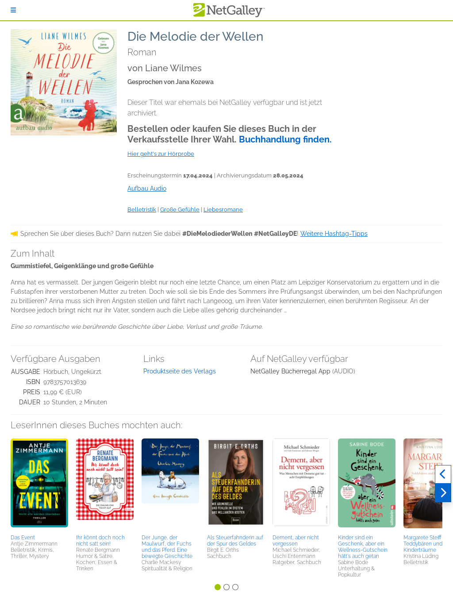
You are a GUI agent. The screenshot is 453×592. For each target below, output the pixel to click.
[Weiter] (443, 493)
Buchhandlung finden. (285, 139)
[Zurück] (443, 474)
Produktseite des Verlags (179, 371)
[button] (39, 484)
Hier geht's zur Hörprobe (160, 153)
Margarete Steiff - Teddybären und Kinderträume (424, 543)
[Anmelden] (13, 10)
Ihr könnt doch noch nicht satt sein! (100, 540)
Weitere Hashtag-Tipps (334, 233)
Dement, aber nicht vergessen (296, 540)
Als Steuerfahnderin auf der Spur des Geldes (235, 540)
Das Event (23, 537)
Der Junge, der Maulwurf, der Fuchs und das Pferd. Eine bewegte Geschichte (167, 546)
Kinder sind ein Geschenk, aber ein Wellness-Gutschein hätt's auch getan (363, 546)
